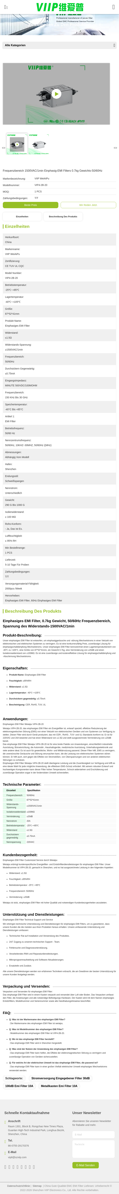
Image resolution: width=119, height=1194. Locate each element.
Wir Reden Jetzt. (88, 205)
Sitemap (37, 1186)
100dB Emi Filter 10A (19, 1086)
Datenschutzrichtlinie (18, 1186)
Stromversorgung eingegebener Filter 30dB (60, 1078)
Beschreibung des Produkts (63, 216)
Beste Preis (30, 205)
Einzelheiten (22, 216)
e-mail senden (85, 1165)
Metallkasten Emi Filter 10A (59, 1086)
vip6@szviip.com (17, 1157)
